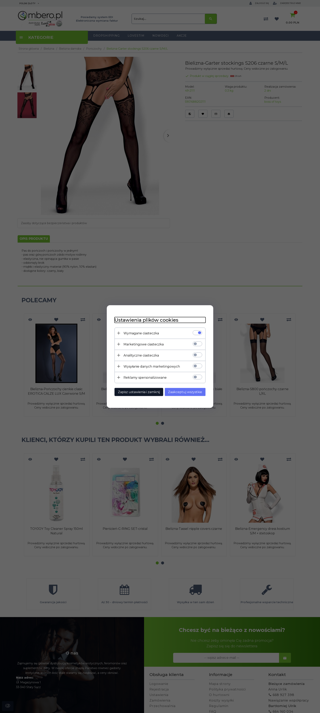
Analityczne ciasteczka (141, 355)
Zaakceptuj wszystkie (185, 392)
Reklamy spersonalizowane (145, 377)
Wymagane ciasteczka (141, 333)
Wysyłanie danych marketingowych (151, 366)
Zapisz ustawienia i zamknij (139, 392)
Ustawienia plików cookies (146, 320)
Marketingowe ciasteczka (143, 344)
